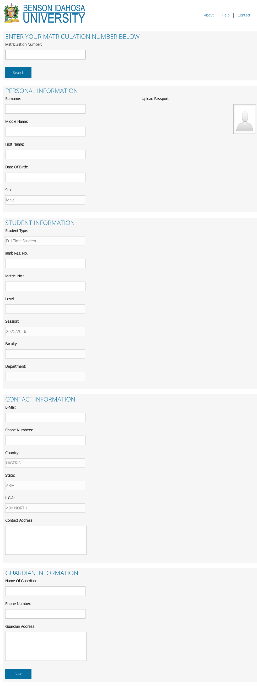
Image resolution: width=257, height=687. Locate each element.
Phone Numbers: (19, 430)
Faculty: (11, 344)
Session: (12, 321)
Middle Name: (16, 121)
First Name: (14, 144)
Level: (9, 299)
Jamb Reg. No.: (16, 253)
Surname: (13, 99)
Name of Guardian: (20, 581)
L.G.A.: (10, 498)
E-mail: (10, 407)
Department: (15, 366)
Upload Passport (155, 99)
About (209, 15)
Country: (12, 453)
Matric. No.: (14, 276)
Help (225, 15)
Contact (244, 15)
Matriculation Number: (23, 44)
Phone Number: (18, 604)
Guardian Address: (20, 626)
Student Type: (16, 231)
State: (10, 475)
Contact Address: (19, 520)
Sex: (8, 190)
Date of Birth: (16, 167)
